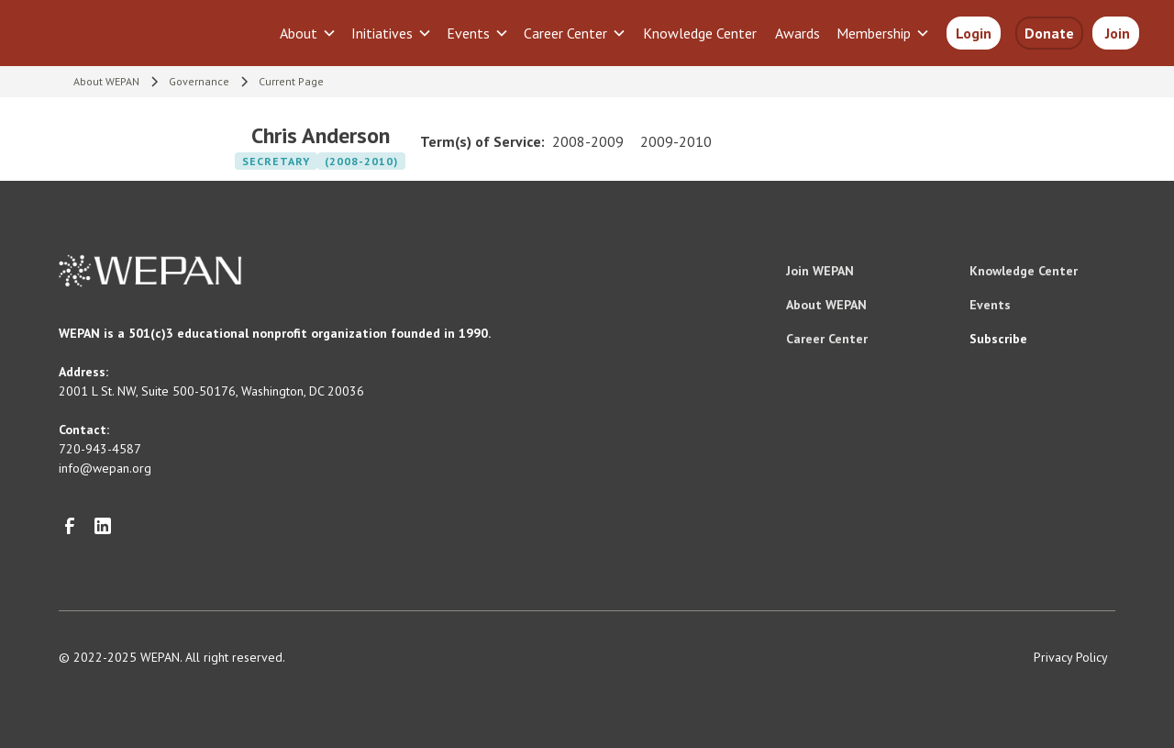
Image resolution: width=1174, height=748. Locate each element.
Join (1116, 33)
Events (990, 304)
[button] (308, 33)
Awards (797, 33)
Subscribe (998, 338)
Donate (1049, 33)
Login (973, 33)
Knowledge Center (700, 33)
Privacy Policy (1071, 657)
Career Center (827, 338)
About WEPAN (826, 304)
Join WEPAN (820, 270)
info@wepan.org (105, 468)
